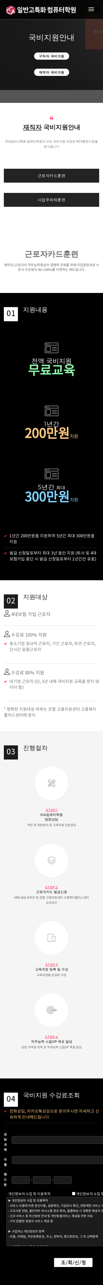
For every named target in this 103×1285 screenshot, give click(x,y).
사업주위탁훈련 (52, 199)
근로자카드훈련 (52, 175)
